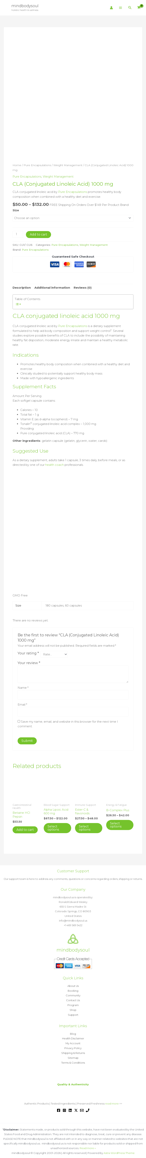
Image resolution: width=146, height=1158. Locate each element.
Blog (73, 1032)
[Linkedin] (70, 1107)
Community (73, 994)
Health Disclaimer (73, 1036)
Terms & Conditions (73, 1059)
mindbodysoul (25, 6)
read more (112, 1100)
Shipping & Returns (73, 1050)
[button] (130, 7)
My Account (73, 1041)
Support (73, 1013)
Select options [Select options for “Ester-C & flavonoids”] (84, 827)
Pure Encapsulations (37, 165)
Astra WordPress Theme (119, 1149)
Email (22, 704)
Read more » (88, 1145)
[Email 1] (82, 1107)
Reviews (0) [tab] (82, 287)
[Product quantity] (18, 234)
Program (73, 1003)
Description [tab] (22, 287)
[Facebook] (58, 1107)
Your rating (28, 652)
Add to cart (38, 234)
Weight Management (67, 165)
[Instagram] (64, 1107)
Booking (73, 989)
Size (16, 209)
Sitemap (73, 1055)
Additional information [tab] (52, 287)
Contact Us (73, 999)
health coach (54, 464)
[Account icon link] (111, 7)
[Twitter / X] (76, 1107)
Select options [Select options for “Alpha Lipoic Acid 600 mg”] (53, 827)
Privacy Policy (73, 1046)
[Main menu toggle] (120, 8)
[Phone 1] (87, 1107)
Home (17, 165)
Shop (73, 1008)
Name (23, 687)
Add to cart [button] (25, 829)
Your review (29, 662)
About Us (73, 985)
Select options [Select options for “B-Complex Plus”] (115, 824)
